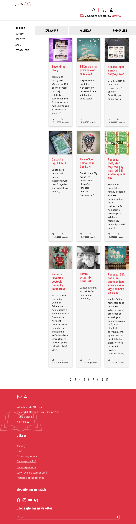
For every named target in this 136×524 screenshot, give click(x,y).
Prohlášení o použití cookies (30, 477)
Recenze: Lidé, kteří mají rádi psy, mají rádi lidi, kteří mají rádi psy (116, 168)
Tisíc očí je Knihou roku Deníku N (87, 162)
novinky (20, 33)
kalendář (85, 30)
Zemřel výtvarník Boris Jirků (86, 277)
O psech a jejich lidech (59, 161)
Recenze (20, 39)
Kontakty (21, 445)
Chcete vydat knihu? (26, 461)
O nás (19, 450)
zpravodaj (51, 30)
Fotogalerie (22, 50)
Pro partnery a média (27, 455)
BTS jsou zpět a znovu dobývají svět (116, 70)
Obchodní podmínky (26, 467)
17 (107, 379)
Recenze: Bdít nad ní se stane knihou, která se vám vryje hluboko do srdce (116, 283)
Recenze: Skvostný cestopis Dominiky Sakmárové (59, 281)
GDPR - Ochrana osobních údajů (32, 472)
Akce (18, 44)
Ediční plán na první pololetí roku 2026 (88, 70)
